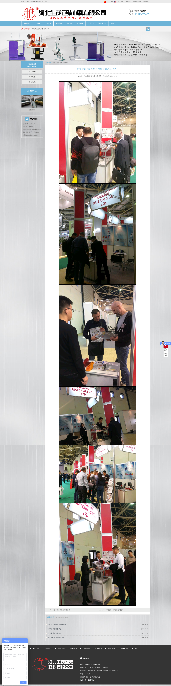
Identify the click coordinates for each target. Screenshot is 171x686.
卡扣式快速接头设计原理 (56, 637)
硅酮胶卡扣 (102, 23)
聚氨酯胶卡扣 (137, 1)
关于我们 (37, 23)
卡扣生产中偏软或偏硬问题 (57, 624)
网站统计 (2, 685)
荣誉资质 (69, 23)
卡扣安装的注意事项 (54, 629)
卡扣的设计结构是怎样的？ (114, 610)
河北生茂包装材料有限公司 (41, 29)
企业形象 (80, 23)
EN (112, 1)
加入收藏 (120, 1)
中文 (108, 1)
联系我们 (128, 1)
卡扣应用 (59, 23)
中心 (166, 349)
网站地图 (146, 1)
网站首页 (27, 23)
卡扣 (112, 23)
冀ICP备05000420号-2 (87, 677)
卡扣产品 (48, 23)
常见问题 (32, 82)
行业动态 (32, 77)
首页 (54, 62)
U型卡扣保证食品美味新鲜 (61, 610)
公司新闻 (59, 62)
